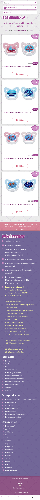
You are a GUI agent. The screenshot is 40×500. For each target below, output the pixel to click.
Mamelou (8, 467)
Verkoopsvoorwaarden (13, 376)
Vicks (7, 435)
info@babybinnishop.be (14, 245)
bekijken (20, 74)
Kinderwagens (10, 402)
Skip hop (8, 444)
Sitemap (8, 390)
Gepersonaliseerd (11, 408)
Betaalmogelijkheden (13, 373)
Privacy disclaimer (12, 384)
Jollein (7, 438)
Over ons (8, 367)
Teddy (7, 458)
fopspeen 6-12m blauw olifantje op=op (17, 204)
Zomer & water (10, 411)
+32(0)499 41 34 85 (12, 241)
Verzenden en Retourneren (14, 379)
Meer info (17, 497)
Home (7, 361)
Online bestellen (11, 370)
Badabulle (9, 452)
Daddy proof (10, 426)
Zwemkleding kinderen (13, 417)
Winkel (7, 364)
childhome (9, 432)
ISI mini (8, 455)
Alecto (7, 464)
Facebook (20, 483)
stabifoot (8, 429)
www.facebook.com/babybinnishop (18, 259)
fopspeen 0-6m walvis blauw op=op (16, 112)
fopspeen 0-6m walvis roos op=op (16, 66)
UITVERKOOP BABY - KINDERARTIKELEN (21, 399)
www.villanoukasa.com (13, 270)
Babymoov (9, 447)
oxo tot (8, 441)
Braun (7, 461)
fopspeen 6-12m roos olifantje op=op (17, 158)
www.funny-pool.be (12, 263)
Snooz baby (9, 450)
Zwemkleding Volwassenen (15, 414)
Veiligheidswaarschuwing (14, 381)
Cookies (8, 387)
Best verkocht (21, 30)
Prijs (30, 30)
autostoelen (9, 405)
